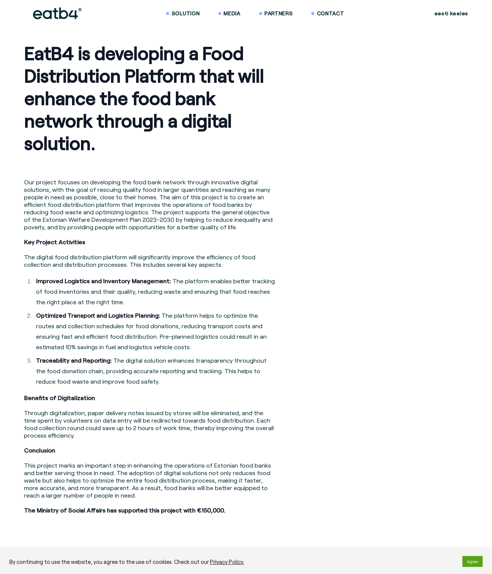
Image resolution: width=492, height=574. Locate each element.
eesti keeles (451, 13)
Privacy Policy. (227, 561)
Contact (330, 13)
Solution (186, 13)
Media (232, 13)
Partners (278, 13)
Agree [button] (472, 561)
